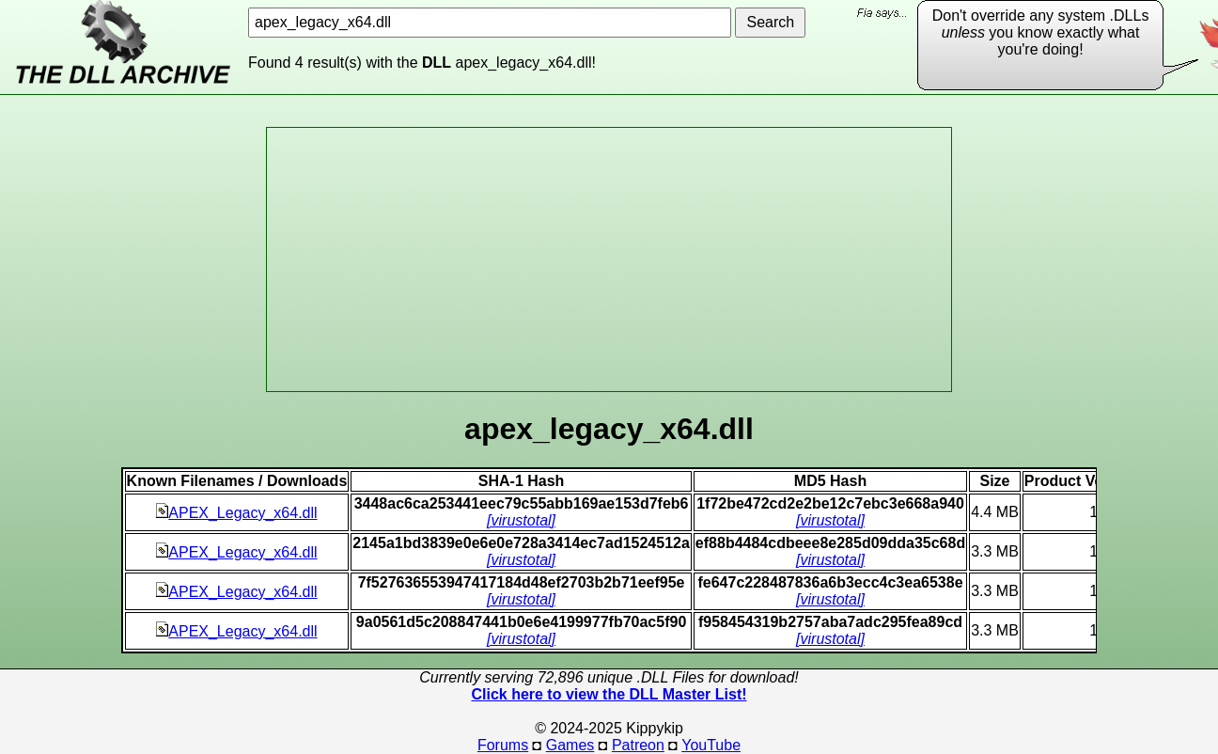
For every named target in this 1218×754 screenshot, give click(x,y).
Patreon (638, 745)
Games (570, 745)
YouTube (711, 745)
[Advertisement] (609, 259)
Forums (502, 745)
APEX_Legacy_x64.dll (236, 513)
